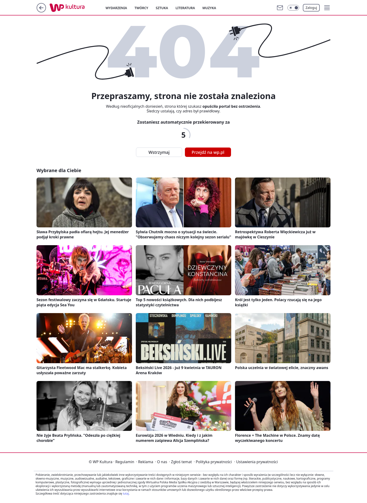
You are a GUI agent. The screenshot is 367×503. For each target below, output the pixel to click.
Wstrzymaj (158, 152)
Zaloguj (311, 7)
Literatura (185, 8)
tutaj (126, 494)
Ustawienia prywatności (256, 461)
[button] (327, 7)
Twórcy (141, 8)
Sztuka (162, 8)
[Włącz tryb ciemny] (293, 8)
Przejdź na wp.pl (208, 152)
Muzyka (209, 8)
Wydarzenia (116, 8)
